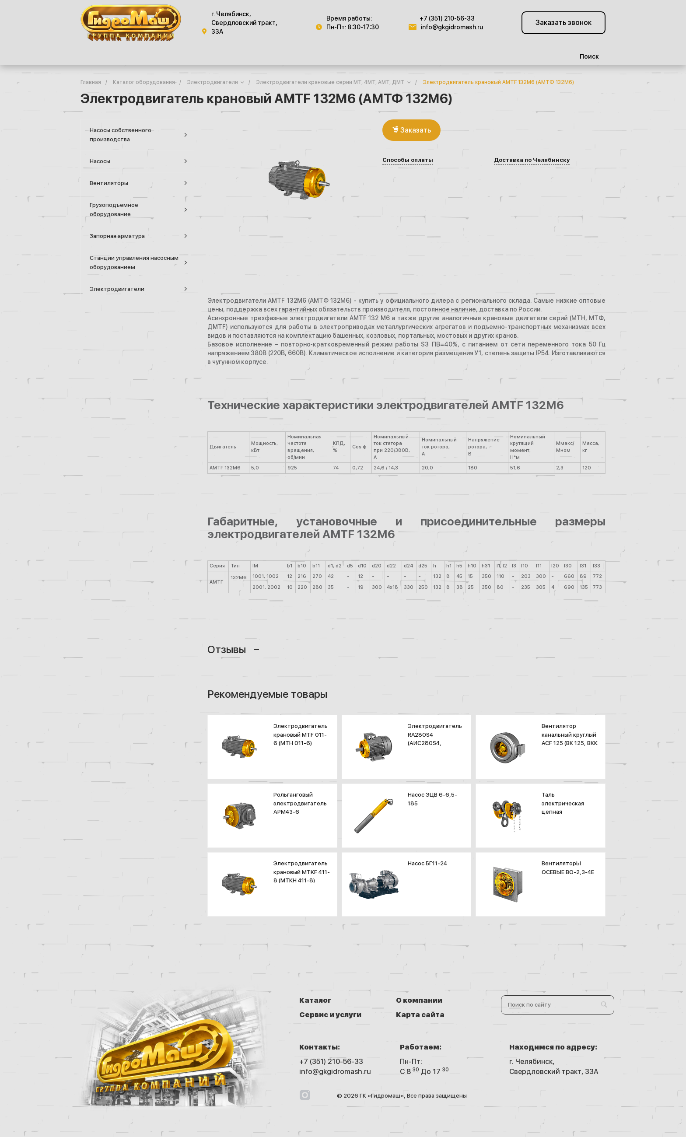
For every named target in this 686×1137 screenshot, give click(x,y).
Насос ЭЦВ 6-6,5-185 (432, 799)
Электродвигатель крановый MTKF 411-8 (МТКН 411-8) (301, 872)
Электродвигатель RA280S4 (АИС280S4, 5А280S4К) (435, 739)
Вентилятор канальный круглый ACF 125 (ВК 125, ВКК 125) (570, 739)
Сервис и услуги (330, 1015)
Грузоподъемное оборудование (138, 209)
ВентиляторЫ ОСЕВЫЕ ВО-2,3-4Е (568, 867)
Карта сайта (420, 1015)
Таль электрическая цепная (563, 803)
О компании (419, 1000)
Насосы (138, 161)
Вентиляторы (138, 183)
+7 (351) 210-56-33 (447, 18)
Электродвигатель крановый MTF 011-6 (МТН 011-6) (300, 734)
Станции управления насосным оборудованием (138, 262)
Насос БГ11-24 (427, 863)
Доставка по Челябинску (532, 160)
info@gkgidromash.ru (452, 27)
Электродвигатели (138, 289)
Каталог (315, 1000)
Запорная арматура (138, 236)
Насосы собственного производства (138, 135)
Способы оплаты (407, 160)
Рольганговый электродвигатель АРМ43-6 (300, 803)
